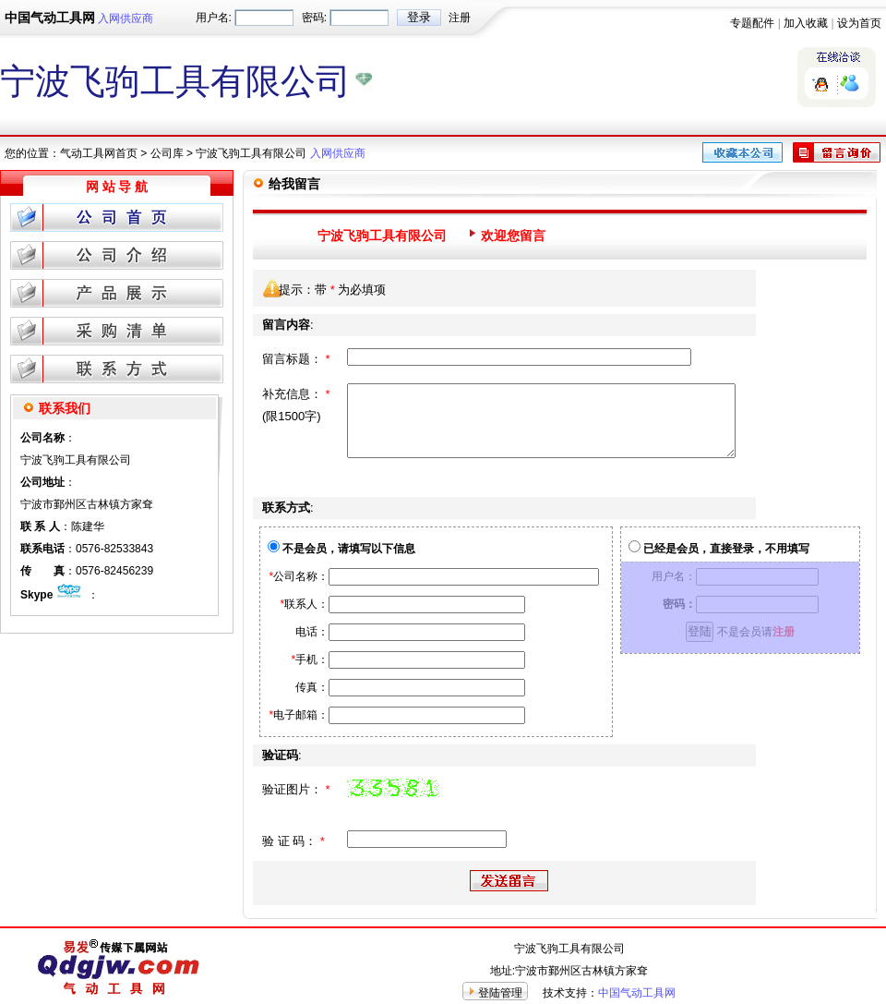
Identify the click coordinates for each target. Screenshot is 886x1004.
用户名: (214, 17)
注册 (460, 17)
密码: (314, 17)
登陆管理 (500, 992)
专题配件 (752, 23)
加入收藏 (806, 23)
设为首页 (859, 23)
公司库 (167, 153)
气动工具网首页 (99, 153)
